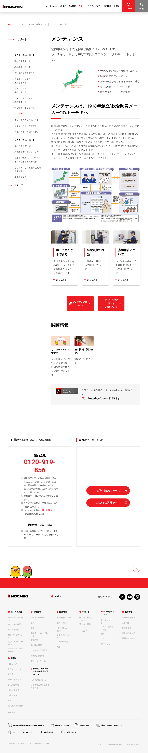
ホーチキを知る (128, 618)
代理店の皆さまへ (38, 680)
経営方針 (11, 674)
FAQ (9, 700)
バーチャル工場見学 (39, 651)
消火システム (62, 623)
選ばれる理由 (13, 630)
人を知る (126, 623)
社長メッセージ (14, 669)
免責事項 (11, 712)
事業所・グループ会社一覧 (40, 634)
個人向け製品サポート (85, 619)
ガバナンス (105, 644)
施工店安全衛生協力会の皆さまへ (40, 686)
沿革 (32, 628)
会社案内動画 (36, 645)
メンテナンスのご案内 (59, 24)
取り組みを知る (128, 633)
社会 (102, 639)
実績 (58, 647)
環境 (102, 634)
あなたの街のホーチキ (15, 643)
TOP (10, 24)
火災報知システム (64, 618)
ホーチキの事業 (14, 624)
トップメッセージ (107, 621)
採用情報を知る (128, 638)
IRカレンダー (13, 695)
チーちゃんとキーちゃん (15, 650)
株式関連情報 (13, 685)
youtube (130, 597)
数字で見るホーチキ (15, 636)
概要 (32, 623)
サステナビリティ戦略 (107, 628)
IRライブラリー (14, 690)
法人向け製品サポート (37, 24)
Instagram (137, 597)
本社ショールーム (38, 661)
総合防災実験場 (37, 656)
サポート (20, 24)
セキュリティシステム (64, 636)
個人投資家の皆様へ (15, 707)
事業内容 (34, 640)
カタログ (83, 631)
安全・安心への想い (15, 619)
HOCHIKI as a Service (63, 629)
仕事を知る (126, 628)
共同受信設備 (62, 642)
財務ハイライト (14, 679)
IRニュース (12, 664)
